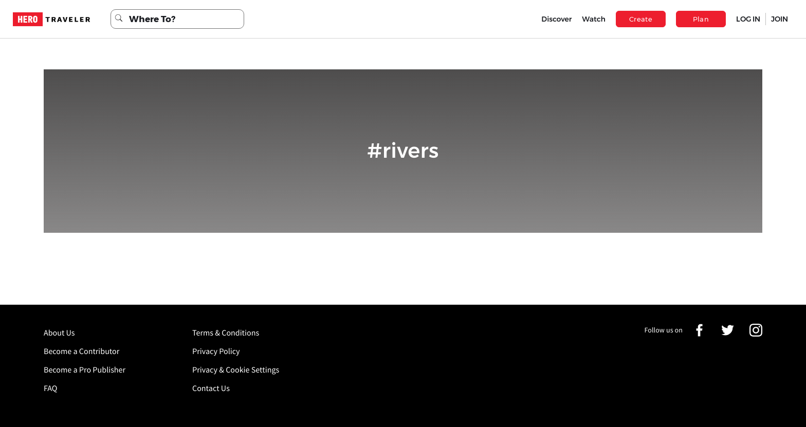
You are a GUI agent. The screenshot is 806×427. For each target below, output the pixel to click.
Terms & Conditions (225, 333)
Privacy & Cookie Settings (235, 370)
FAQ (50, 388)
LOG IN (748, 19)
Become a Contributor (81, 351)
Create (640, 19)
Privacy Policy (216, 351)
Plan (701, 19)
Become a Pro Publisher (84, 370)
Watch (594, 19)
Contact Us (211, 388)
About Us (59, 333)
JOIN (779, 19)
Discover (556, 19)
